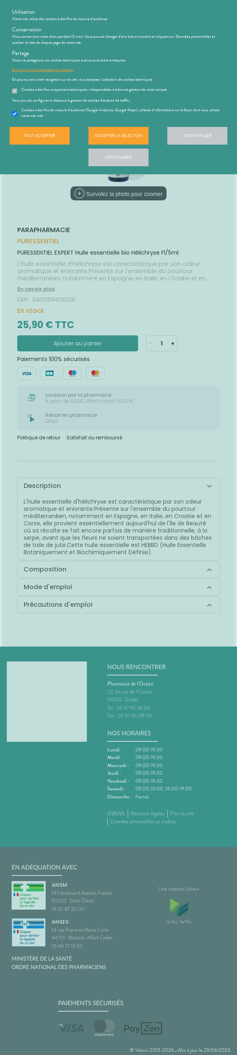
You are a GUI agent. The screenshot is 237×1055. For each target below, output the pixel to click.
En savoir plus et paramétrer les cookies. (43, 70)
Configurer (118, 157)
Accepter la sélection (118, 136)
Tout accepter (39, 136)
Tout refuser (197, 136)
